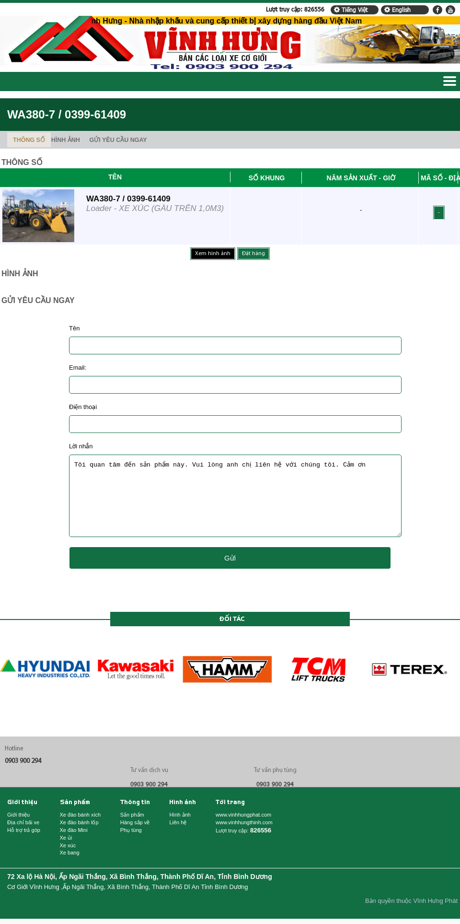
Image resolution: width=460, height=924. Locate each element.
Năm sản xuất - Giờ (361, 178)
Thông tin (135, 817)
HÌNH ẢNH (65, 140)
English (396, 9)
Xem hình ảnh (212, 254)
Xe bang (70, 867)
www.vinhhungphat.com (243, 829)
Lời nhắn (80, 446)
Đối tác (232, 633)
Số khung (267, 178)
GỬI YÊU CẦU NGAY (118, 140)
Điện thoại (83, 406)
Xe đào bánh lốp (79, 837)
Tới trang (230, 817)
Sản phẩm (75, 817)
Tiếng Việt (350, 9)
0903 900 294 (23, 775)
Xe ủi (66, 852)
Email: (77, 367)
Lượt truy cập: (295, 9)
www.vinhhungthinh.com (244, 837)
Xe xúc (68, 860)
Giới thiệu (22, 817)
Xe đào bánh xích (80, 829)
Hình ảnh (182, 817)
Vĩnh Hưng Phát (435, 915)
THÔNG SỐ (29, 140)
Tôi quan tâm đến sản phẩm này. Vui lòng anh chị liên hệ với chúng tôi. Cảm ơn (235, 503)
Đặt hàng (253, 254)
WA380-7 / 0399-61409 (128, 198)
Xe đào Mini (74, 844)
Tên (115, 177)
